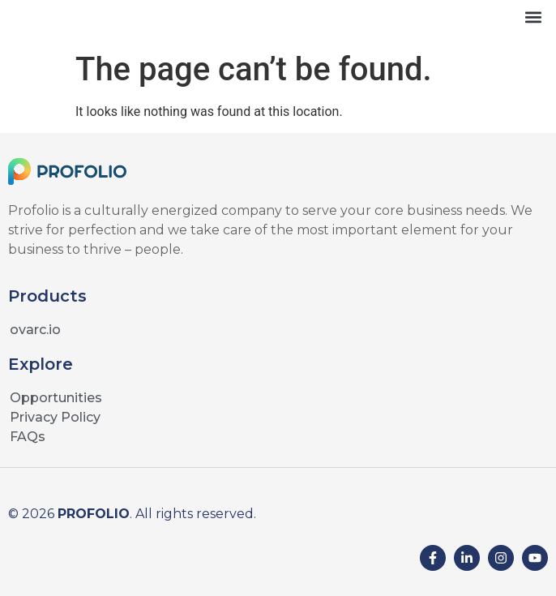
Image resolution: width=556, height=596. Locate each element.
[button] (533, 16)
